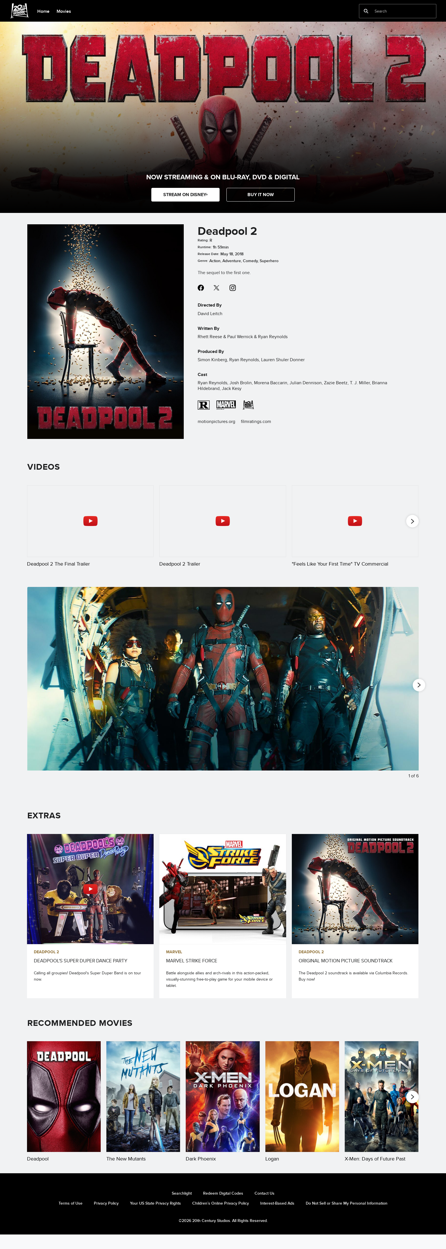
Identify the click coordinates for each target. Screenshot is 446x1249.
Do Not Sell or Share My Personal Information (346, 1218)
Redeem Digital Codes (223, 1208)
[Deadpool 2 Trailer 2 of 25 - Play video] (222, 521)
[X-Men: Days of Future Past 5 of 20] (381, 1104)
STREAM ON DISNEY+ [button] (185, 194)
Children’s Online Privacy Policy (220, 1218)
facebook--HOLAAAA (201, 288)
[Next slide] (410, 695)
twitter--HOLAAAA (217, 288)
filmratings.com (256, 421)
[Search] (393, 11)
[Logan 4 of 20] (302, 1104)
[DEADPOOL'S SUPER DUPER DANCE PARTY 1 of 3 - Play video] (90, 897)
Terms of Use (70, 1218)
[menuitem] (43, 10)
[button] (260, 195)
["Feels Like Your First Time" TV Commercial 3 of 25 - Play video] (355, 521)
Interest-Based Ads (277, 1218)
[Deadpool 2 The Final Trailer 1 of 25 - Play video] (90, 521)
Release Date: (208, 254)
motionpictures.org (216, 421)
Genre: (203, 260)
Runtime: (205, 247)
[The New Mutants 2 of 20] (143, 1104)
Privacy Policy (106, 1218)
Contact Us (264, 1208)
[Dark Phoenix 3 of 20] (222, 1104)
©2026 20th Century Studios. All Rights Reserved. (223, 1235)
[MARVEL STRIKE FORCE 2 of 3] (222, 897)
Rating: (203, 240)
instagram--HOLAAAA (233, 288)
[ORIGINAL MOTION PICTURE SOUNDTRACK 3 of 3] (355, 897)
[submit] (366, 11)
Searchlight (182, 1208)
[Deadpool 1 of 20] (64, 1104)
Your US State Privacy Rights (155, 1218)
